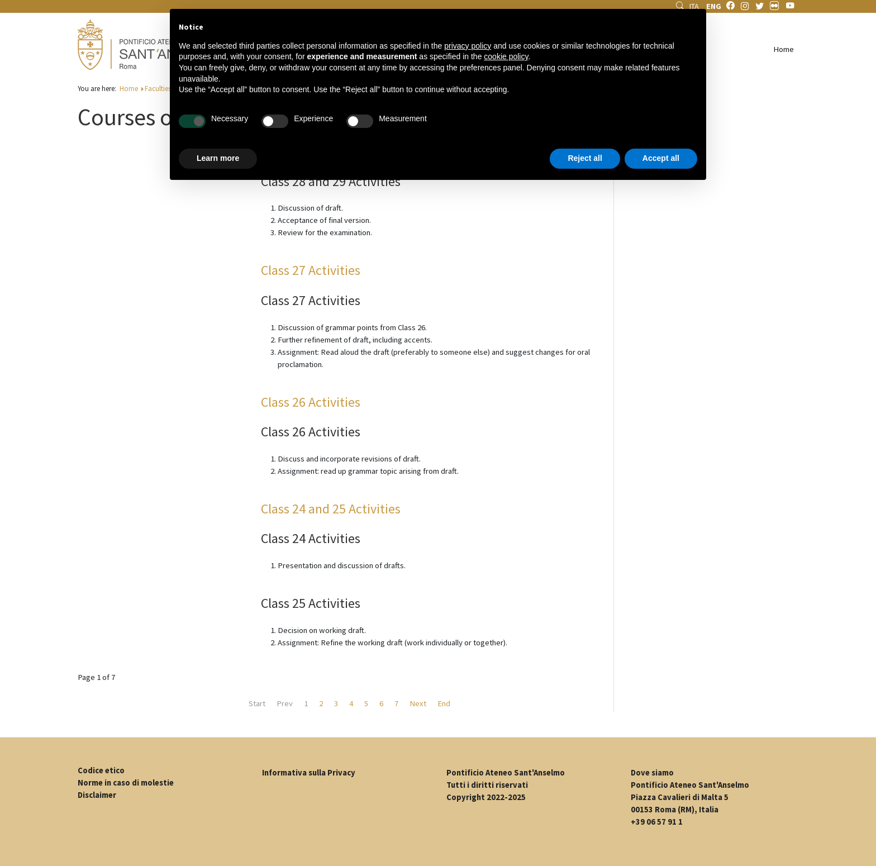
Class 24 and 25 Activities (331, 508)
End (443, 703)
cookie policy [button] (506, 56)
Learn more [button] (218, 158)
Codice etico (101, 770)
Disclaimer (97, 795)
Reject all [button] (585, 158)
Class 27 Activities (310, 270)
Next (418, 703)
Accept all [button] (660, 158)
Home (783, 49)
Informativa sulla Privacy (308, 773)
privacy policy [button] (467, 45)
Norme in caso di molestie (126, 783)
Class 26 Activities (310, 402)
